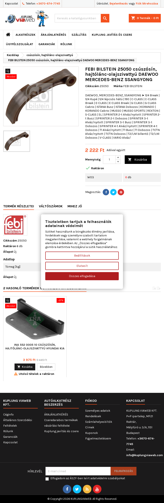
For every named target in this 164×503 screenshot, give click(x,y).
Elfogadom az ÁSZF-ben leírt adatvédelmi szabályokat (87, 478)
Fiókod (91, 401)
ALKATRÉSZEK (25, 35)
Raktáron (9, 246)
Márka (118, 86)
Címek (89, 427)
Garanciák (46, 44)
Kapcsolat (11, 3)
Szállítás (79, 35)
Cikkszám (92, 86)
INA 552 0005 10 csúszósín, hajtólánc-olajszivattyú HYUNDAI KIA (98, 346)
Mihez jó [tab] (74, 206)
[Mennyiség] (109, 159)
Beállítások (82, 255)
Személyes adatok (97, 410)
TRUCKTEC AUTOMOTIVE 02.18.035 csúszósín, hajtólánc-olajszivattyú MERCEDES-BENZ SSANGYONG (35, 348)
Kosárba (137, 159)
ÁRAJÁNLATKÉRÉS (53, 35)
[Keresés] (82, 18)
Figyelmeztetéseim (98, 438)
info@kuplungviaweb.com (144, 455)
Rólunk (66, 44)
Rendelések (93, 416)
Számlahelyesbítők (98, 422)
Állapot (8, 252)
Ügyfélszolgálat (19, 44)
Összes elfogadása (82, 276)
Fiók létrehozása (147, 3)
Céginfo (8, 414)
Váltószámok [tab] (51, 206)
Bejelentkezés (119, 3)
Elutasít (82, 266)
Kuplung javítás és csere (112, 35)
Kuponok (91, 433)
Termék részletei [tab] (18, 206)
